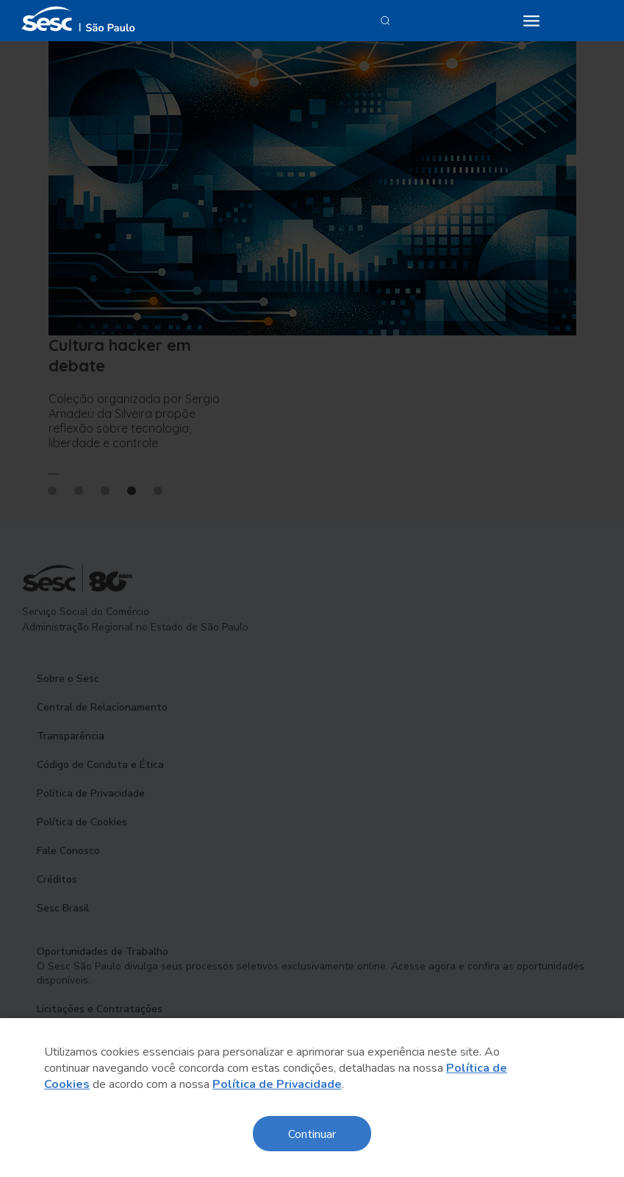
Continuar (312, 1133)
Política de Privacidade (277, 1084)
